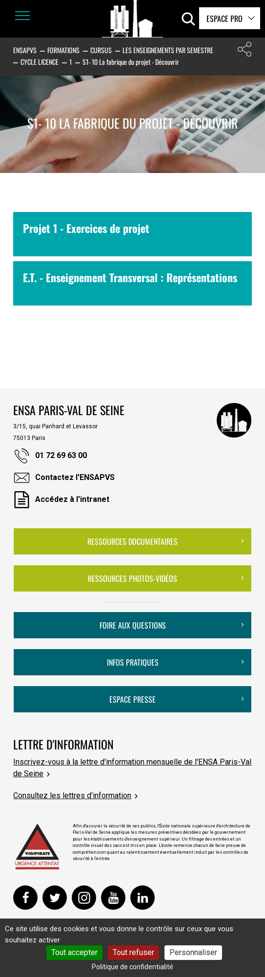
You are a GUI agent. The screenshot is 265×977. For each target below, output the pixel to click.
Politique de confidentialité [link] (132, 967)
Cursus (101, 50)
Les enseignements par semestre (167, 50)
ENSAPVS (25, 50)
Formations (63, 50)
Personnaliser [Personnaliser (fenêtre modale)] (193, 952)
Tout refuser (133, 952)
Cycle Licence (39, 62)
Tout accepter (74, 952)
